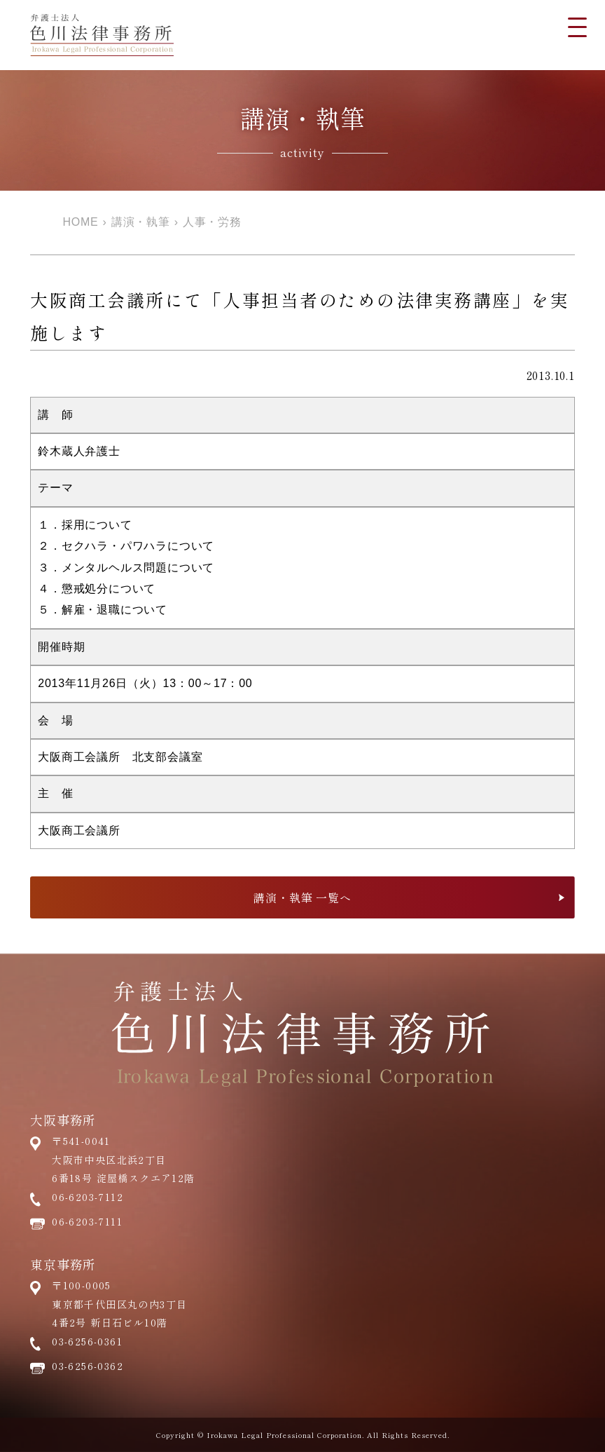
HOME (80, 222)
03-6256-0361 (87, 1341)
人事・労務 (212, 222)
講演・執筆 (140, 222)
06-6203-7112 (87, 1197)
